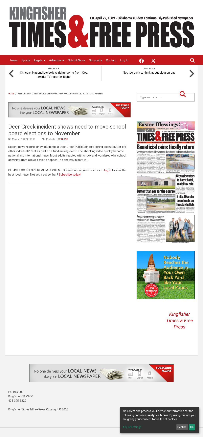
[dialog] (159, 420)
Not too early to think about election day (150, 82)
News (14, 60)
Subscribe (95, 60)
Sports (26, 60)
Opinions (62, 148)
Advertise (56, 60)
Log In (14, 70)
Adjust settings (132, 427)
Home (11, 103)
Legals (39, 60)
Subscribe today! (70, 183)
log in (107, 179)
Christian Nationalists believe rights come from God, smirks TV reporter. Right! (53, 84)
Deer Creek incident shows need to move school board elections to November (67, 139)
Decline (182, 427)
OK (192, 427)
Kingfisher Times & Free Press (179, 330)
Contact (111, 60)
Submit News (76, 60)
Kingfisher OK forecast (194, 121)
